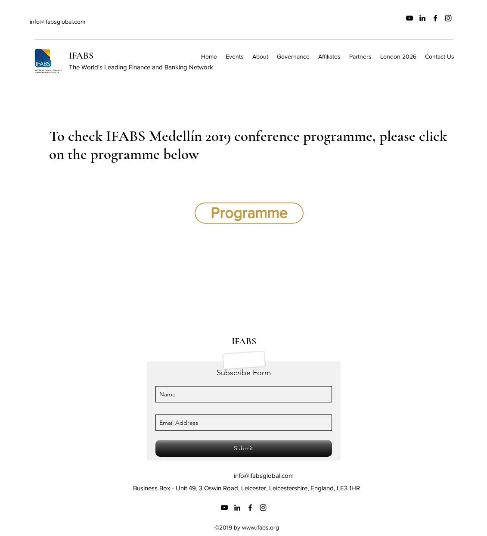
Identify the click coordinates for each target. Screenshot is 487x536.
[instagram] (448, 18)
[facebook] (435, 18)
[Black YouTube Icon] (409, 18)
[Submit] (243, 448)
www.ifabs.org (260, 527)
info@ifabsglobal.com (57, 21)
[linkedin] (422, 18)
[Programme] (249, 213)
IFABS (81, 55)
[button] (293, 56)
